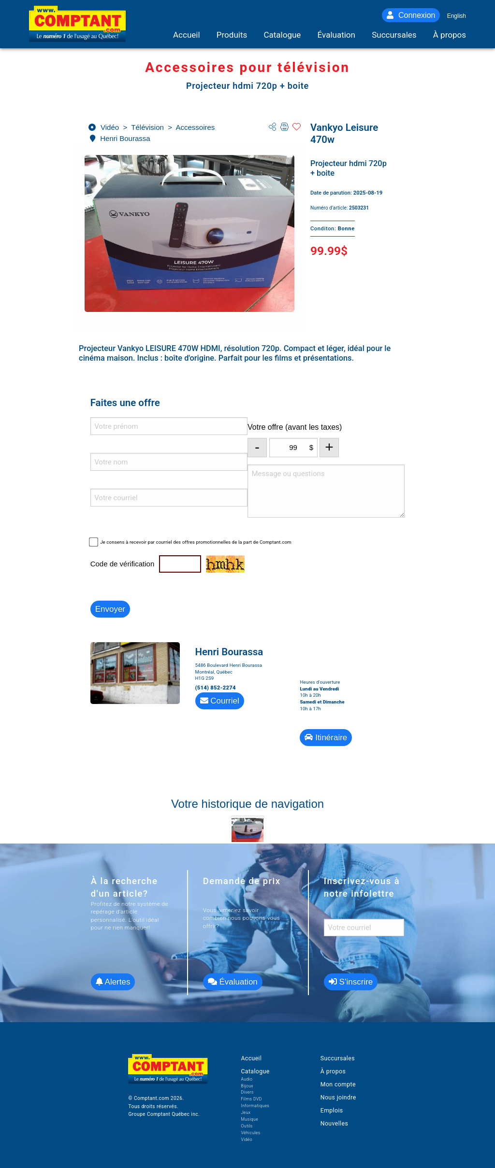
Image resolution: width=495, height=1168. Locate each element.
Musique (249, 1119)
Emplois (331, 1110)
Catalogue (255, 1071)
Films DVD (251, 1099)
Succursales (337, 1058)
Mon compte (338, 1084)
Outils (246, 1126)
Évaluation (233, 981)
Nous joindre (338, 1097)
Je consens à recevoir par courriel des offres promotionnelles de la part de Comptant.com (195, 542)
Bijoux (247, 1086)
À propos (333, 1071)
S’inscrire (351, 981)
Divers (247, 1092)
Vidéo (246, 1139)
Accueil (251, 1058)
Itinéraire (326, 737)
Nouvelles (334, 1123)
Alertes (113, 981)
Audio (246, 1079)
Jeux (245, 1112)
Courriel (219, 700)
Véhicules (250, 1132)
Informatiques (255, 1105)
